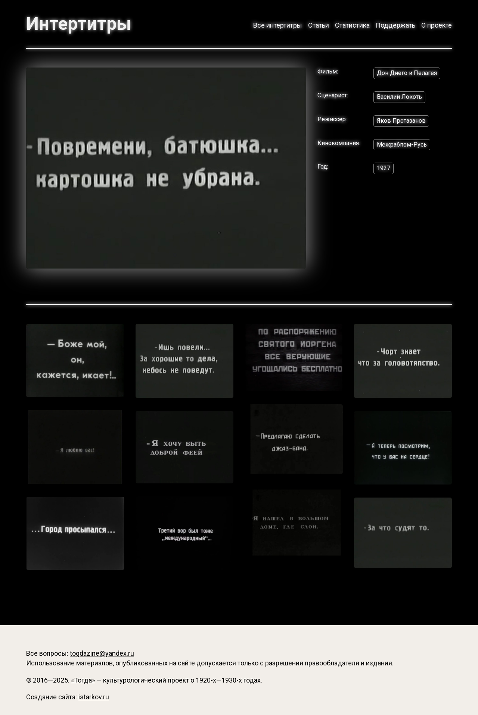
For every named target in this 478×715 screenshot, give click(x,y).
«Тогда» (83, 680)
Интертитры (78, 24)
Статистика (352, 25)
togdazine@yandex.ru (102, 653)
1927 (383, 168)
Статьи (318, 25)
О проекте (436, 25)
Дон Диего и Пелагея (407, 72)
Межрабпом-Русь (402, 144)
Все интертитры (277, 25)
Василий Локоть (399, 96)
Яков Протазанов (401, 120)
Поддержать (395, 25)
